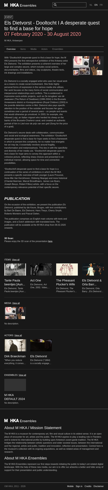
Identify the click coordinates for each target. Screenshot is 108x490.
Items (23, 49)
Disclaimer (99, 486)
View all (15, 260)
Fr (101, 5)
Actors (44, 49)
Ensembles (57, 49)
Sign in (79, 486)
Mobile (70, 486)
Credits (88, 486)
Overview (11, 49)
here (50, 241)
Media (34, 49)
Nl (91, 5)
